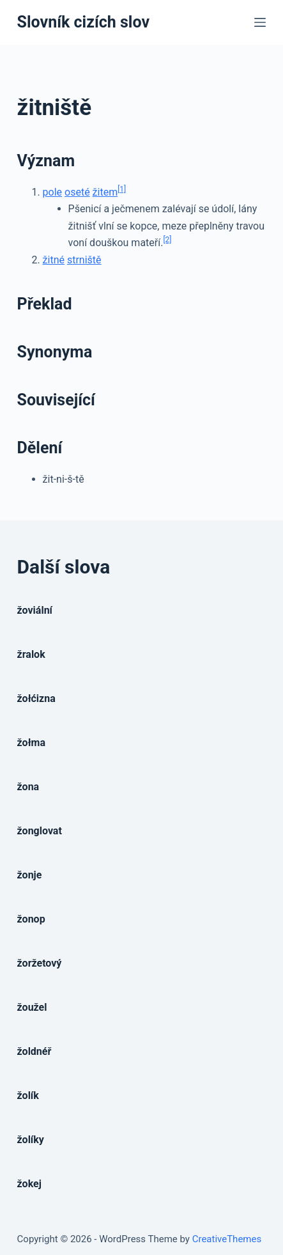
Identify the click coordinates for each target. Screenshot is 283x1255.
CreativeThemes (227, 1239)
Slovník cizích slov (83, 22)
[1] (122, 189)
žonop (31, 919)
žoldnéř (34, 1051)
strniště (84, 260)
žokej (29, 1184)
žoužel (32, 1007)
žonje (29, 875)
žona (28, 787)
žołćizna (36, 698)
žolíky (30, 1140)
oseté (77, 192)
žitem (105, 192)
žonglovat (39, 831)
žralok (31, 654)
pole (52, 192)
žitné (54, 260)
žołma (31, 743)
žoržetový (39, 963)
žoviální (34, 610)
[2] (167, 239)
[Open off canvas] (260, 22)
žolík (28, 1095)
